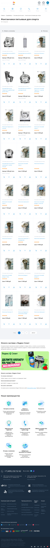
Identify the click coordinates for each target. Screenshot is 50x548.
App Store (5, 524)
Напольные (36, 507)
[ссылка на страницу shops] (12, 9)
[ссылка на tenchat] (47, 547)
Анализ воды (43, 503)
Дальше (34, 332)
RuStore (30, 524)
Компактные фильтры (11, 506)
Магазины (3, 506)
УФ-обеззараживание (25, 509)
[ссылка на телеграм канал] (31, 471)
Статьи (2, 512)
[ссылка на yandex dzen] (44, 547)
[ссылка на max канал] (33, 471)
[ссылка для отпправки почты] (37, 10)
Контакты (3, 514)
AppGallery (22, 524)
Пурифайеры (37, 505)
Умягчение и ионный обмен (27, 514)
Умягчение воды (10, 511)
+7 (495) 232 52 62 (11, 471)
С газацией (36, 512)
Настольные (36, 510)
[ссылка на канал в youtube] (35, 547)
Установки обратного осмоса (27, 507)
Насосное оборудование (26, 512)
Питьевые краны (36, 515)
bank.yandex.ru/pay (31, 388)
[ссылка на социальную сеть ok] (41, 547)
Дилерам (43, 513)
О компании (3, 503)
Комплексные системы (11, 503)
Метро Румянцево (7, 479)
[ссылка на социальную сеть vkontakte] (31, 547)
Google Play (13, 524)
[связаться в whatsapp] (21, 10)
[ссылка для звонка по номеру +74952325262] (29, 10)
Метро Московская (31, 479)
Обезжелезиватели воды (12, 508)
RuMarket (37, 524)
